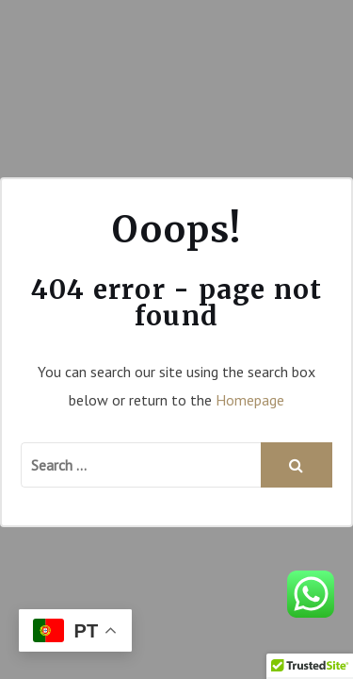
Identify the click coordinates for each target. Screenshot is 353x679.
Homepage (250, 399)
